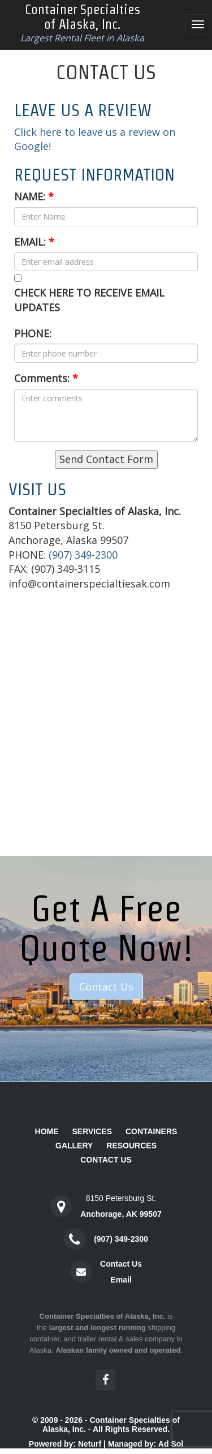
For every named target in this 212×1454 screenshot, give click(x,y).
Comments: (46, 378)
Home (47, 1131)
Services (92, 1131)
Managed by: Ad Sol (145, 1443)
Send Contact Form (106, 459)
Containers (152, 1131)
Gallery (74, 1145)
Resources (131, 1145)
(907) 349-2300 (83, 554)
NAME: (34, 196)
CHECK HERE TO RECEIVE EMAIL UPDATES (89, 300)
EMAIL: (34, 241)
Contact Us (106, 986)
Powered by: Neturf (65, 1443)
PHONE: (32, 333)
